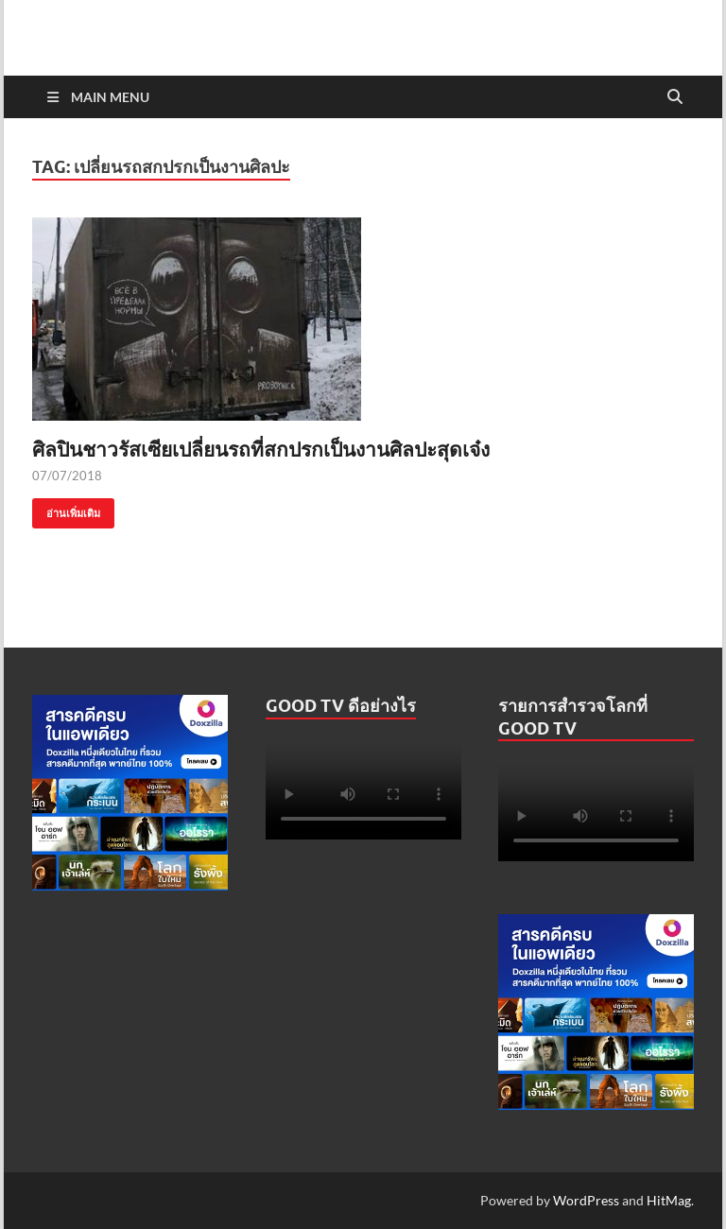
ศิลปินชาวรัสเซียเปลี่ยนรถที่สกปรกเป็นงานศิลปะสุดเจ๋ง (261, 448)
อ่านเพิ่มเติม (66, 509)
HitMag (669, 1200)
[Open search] (675, 97)
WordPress (586, 1200)
